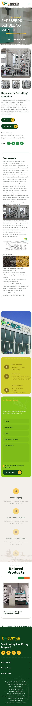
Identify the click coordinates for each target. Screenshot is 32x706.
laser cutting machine (24, 696)
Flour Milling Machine (16, 689)
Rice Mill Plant (18, 687)
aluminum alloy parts (16, 700)
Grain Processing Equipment (16, 694)
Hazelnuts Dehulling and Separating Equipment (12, 612)
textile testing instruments (16, 698)
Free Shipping (16, 504)
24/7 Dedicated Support (16, 545)
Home (8, 39)
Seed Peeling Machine (19, 39)
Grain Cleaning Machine (16, 691)
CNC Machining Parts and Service (16, 703)
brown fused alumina (7, 696)
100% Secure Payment (16, 525)
